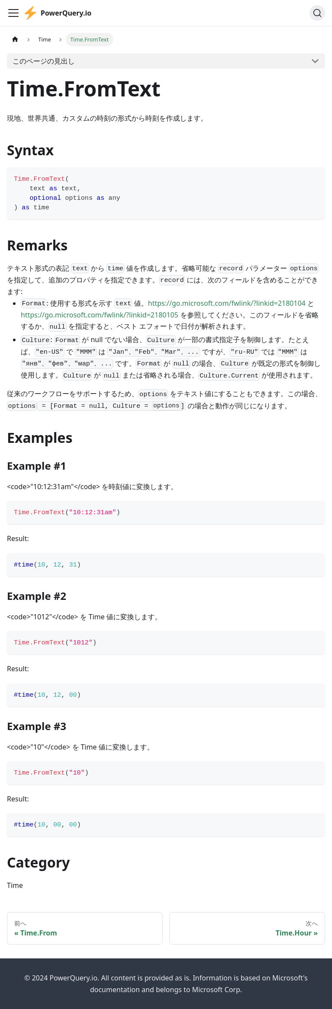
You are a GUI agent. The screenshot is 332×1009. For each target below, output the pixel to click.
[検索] (317, 13)
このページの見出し (44, 61)
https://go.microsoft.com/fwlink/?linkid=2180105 (99, 315)
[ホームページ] (15, 39)
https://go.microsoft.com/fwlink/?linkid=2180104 (226, 303)
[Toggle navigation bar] (13, 12)
